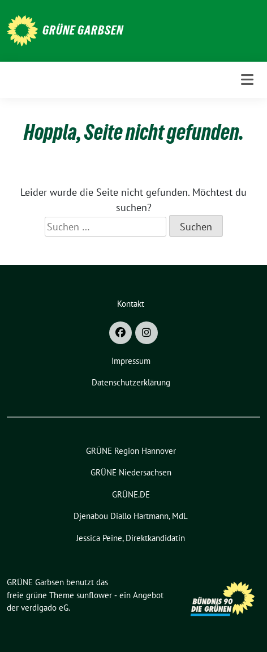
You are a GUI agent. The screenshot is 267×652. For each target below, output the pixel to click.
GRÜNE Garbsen (82, 30)
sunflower (94, 595)
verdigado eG (44, 607)
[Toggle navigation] (247, 79)
